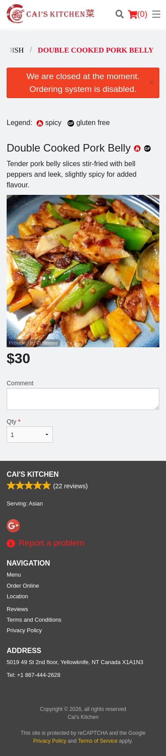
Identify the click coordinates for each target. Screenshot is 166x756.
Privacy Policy (24, 630)
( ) (137, 14)
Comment (83, 395)
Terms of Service (97, 741)
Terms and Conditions (34, 619)
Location (17, 596)
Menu (14, 574)
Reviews (17, 609)
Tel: (33, 675)
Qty (30, 430)
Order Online (23, 585)
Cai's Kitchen (33, 474)
